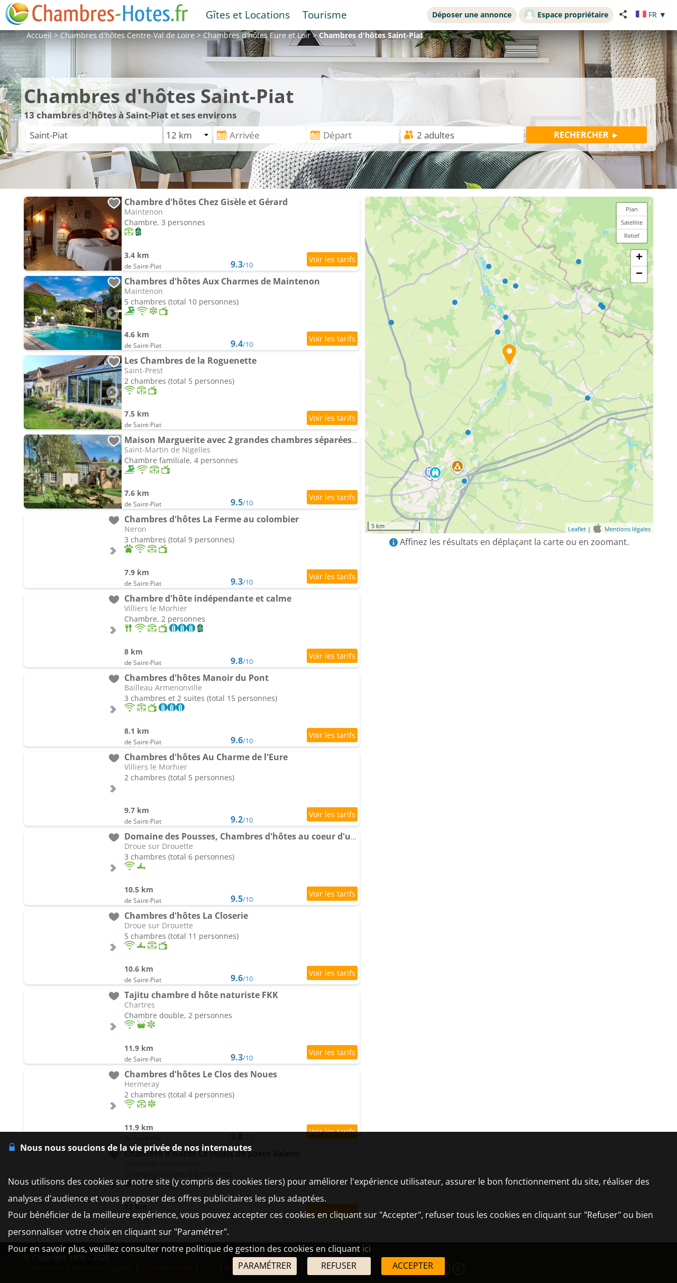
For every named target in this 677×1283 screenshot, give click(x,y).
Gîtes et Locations (248, 14)
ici (366, 1248)
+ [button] (639, 258)
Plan (632, 209)
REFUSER (338, 1265)
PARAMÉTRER (264, 1265)
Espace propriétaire (566, 14)
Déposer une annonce (471, 15)
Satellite (632, 222)
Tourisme (325, 14)
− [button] (639, 274)
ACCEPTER (412, 1265)
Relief (631, 235)
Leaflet (577, 529)
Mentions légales (628, 529)
